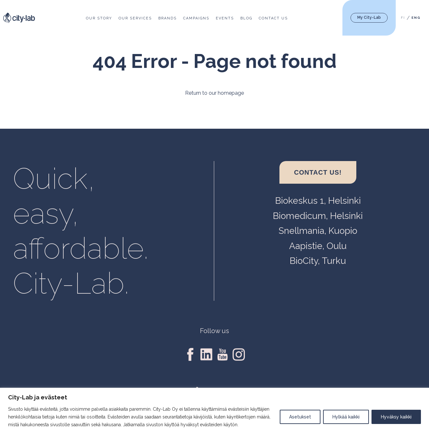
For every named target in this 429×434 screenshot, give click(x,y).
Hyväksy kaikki (396, 416)
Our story (99, 18)
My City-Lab (369, 17)
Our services (135, 18)
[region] (214, 411)
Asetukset (300, 416)
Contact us (273, 18)
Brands (167, 18)
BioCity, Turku (318, 260)
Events (225, 18)
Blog (246, 18)
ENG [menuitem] (416, 18)
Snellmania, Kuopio (317, 230)
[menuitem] (403, 18)
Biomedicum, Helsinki (318, 216)
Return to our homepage (214, 93)
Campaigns (196, 18)
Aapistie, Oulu (318, 246)
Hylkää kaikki (346, 416)
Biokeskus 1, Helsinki (318, 200)
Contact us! (317, 172)
